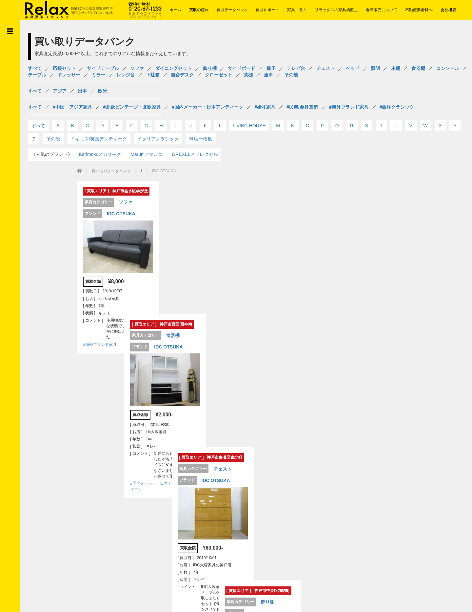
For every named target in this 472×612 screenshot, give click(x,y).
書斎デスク (182, 74)
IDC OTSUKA (78, 213)
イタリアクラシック (158, 138)
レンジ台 (125, 74)
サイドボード (241, 68)
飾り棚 (210, 68)
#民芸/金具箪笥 (302, 107)
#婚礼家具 (264, 107)
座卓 (268, 74)
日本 (82, 91)
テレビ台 (296, 68)
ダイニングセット (173, 68)
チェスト (325, 68)
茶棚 (248, 74)
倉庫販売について (381, 10)
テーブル (37, 74)
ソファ (137, 68)
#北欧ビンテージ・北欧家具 (132, 107)
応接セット (64, 68)
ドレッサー (68, 74)
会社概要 (448, 10)
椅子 (271, 68)
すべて (35, 68)
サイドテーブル (103, 68)
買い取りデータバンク (68, 171)
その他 (291, 74)
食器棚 (418, 68)
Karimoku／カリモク (100, 154)
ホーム (175, 10)
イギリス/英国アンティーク (98, 138)
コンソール (447, 68)
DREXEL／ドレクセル (195, 154)
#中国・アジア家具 (72, 107)
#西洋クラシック (397, 107)
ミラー (98, 74)
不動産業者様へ (419, 10)
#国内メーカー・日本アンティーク (208, 107)
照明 (375, 68)
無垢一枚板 (200, 138)
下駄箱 (153, 74)
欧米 (102, 91)
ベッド (353, 68)
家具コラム (297, 10)
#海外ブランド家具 (348, 107)
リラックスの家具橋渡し (336, 10)
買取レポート (267, 10)
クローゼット (218, 74)
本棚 (395, 68)
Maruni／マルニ (146, 154)
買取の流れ (199, 10)
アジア (60, 91)
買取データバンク (232, 10)
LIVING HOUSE (249, 125)
